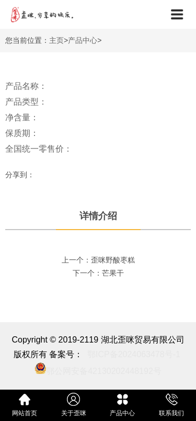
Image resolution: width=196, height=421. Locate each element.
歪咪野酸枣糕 (113, 260)
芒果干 (113, 273)
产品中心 (82, 40)
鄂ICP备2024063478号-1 (133, 354)
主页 (56, 40)
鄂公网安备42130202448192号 (104, 371)
